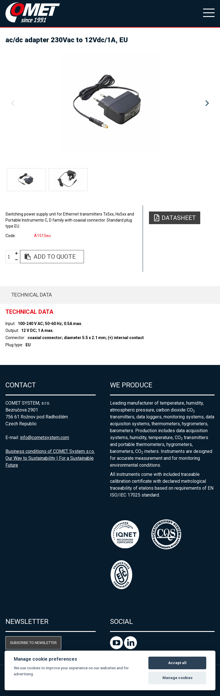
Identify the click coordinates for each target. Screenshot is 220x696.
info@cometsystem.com (44, 437)
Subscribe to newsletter (33, 643)
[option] (110, 103)
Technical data (31, 295)
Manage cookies (177, 678)
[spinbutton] (11, 256)
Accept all (177, 663)
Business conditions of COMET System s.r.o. (50, 451)
